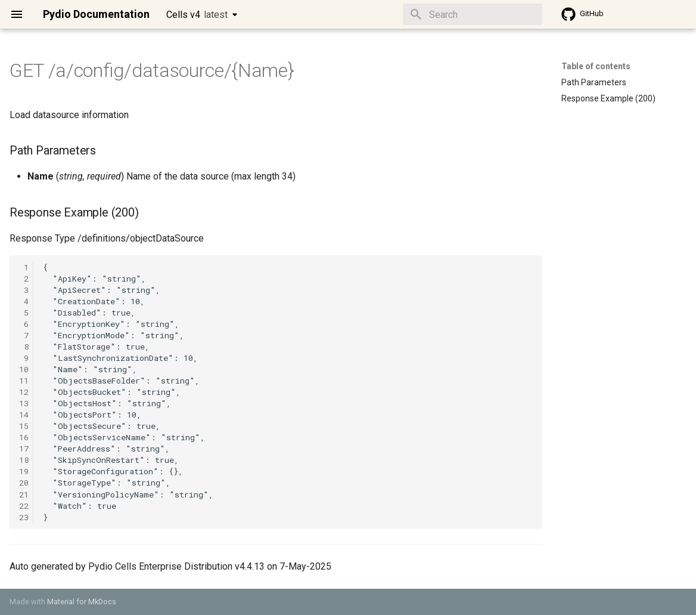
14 (24, 414)
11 (24, 380)
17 (24, 448)
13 (24, 403)
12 (24, 392)
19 (24, 471)
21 (24, 494)
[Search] (472, 14)
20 (24, 482)
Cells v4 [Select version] (197, 14)
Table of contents (595, 66)
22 (24, 505)
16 (24, 437)
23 (24, 517)
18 (24, 460)
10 (24, 369)
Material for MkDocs (81, 601)
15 (24, 426)
